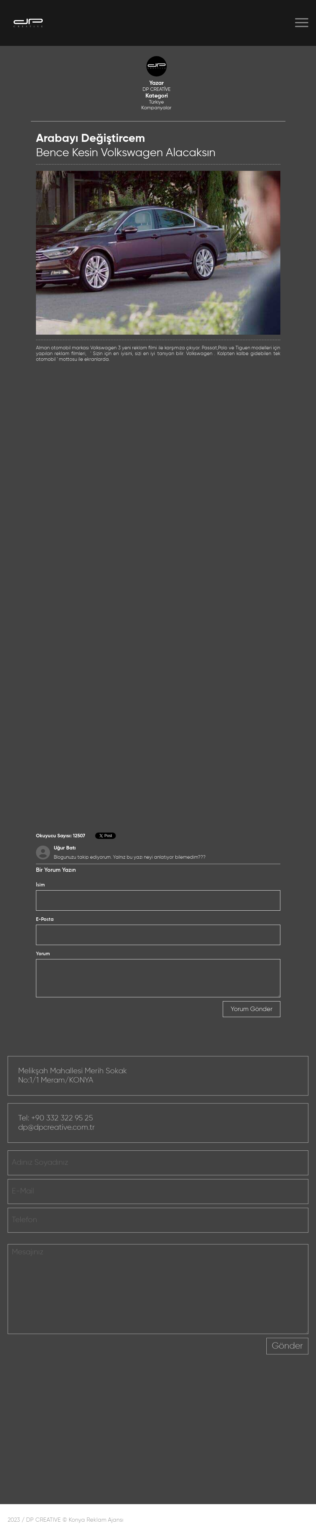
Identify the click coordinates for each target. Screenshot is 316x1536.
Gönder (287, 1352)
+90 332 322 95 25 (62, 1125)
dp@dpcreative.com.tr (56, 1134)
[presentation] (218, 1356)
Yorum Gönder (251, 1009)
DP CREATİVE (157, 89)
